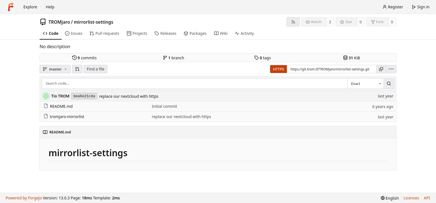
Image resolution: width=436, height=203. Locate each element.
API (427, 197)
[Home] (10, 7)
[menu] (391, 69)
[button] (77, 69)
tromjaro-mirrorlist (63, 116)
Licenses (411, 197)
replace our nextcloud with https (128, 96)
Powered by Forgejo (24, 197)
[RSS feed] (293, 21)
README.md (58, 106)
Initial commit (164, 106)
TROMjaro (59, 22)
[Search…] (389, 83)
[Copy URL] (381, 69)
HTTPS (278, 69)
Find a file (95, 69)
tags (262, 57)
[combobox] (365, 83)
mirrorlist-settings (93, 22)
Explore (30, 6)
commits (84, 57)
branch (173, 57)
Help (50, 6)
